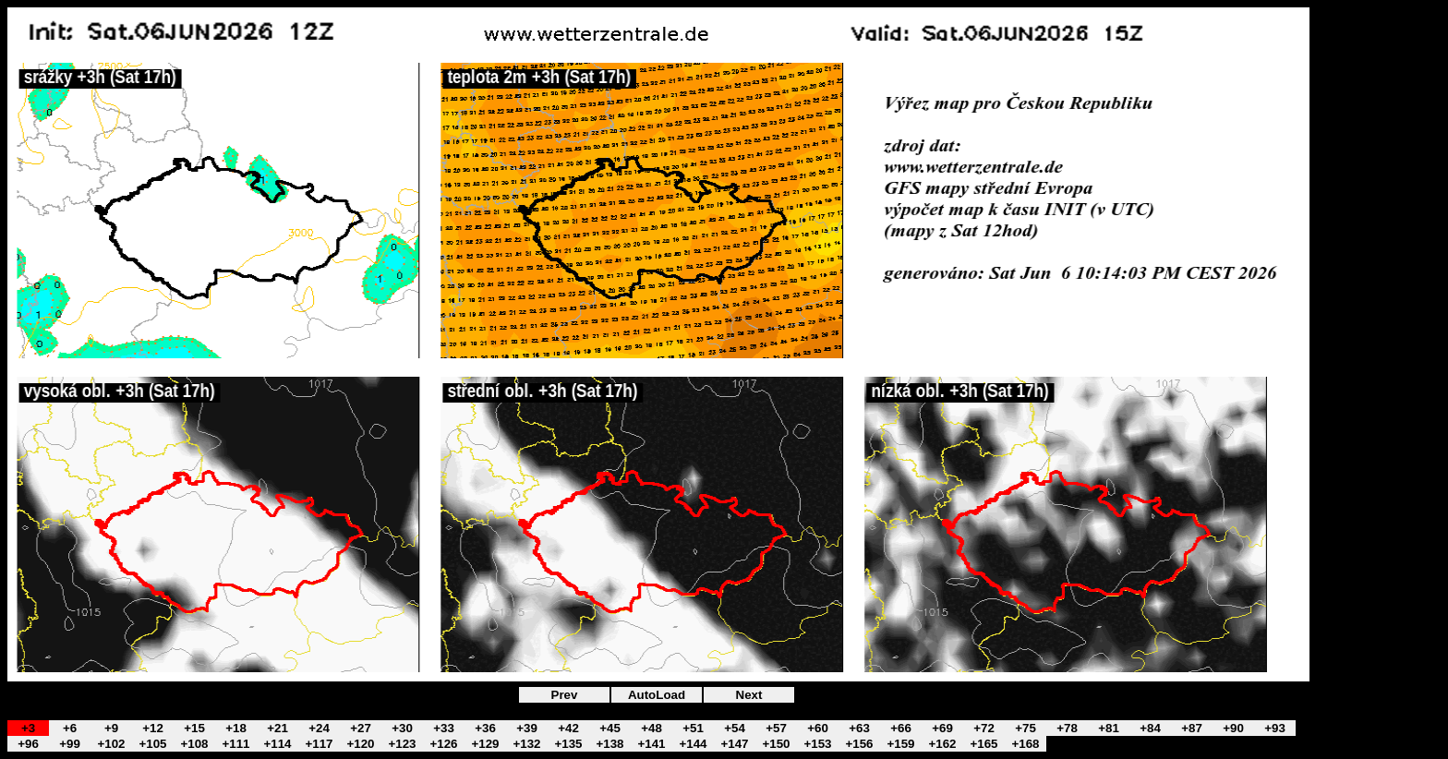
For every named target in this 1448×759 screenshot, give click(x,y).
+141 (651, 744)
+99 (69, 744)
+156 (859, 744)
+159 (900, 744)
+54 (734, 728)
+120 (360, 744)
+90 (1233, 728)
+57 (776, 728)
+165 (983, 744)
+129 (485, 744)
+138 (609, 744)
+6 (70, 728)
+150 (776, 744)
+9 (111, 728)
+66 (900, 728)
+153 (817, 744)
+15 (194, 728)
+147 (734, 744)
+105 (152, 744)
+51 (693, 728)
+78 (1067, 728)
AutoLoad (656, 695)
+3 (28, 728)
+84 (1150, 728)
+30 (402, 728)
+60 (817, 728)
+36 (485, 728)
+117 (318, 744)
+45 (610, 728)
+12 (152, 728)
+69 (942, 728)
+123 (402, 744)
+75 (1025, 728)
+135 (568, 744)
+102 (111, 744)
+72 (984, 728)
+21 (277, 728)
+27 (360, 728)
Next (749, 695)
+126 (443, 744)
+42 (568, 728)
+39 (526, 728)
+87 (1191, 728)
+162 (942, 744)
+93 (1274, 728)
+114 (277, 744)
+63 (859, 728)
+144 (692, 744)
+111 (235, 744)
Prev (564, 695)
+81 (1108, 728)
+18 (236, 728)
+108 (194, 744)
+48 (651, 728)
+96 (28, 744)
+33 (443, 728)
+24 (319, 728)
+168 (1025, 744)
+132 (526, 744)
